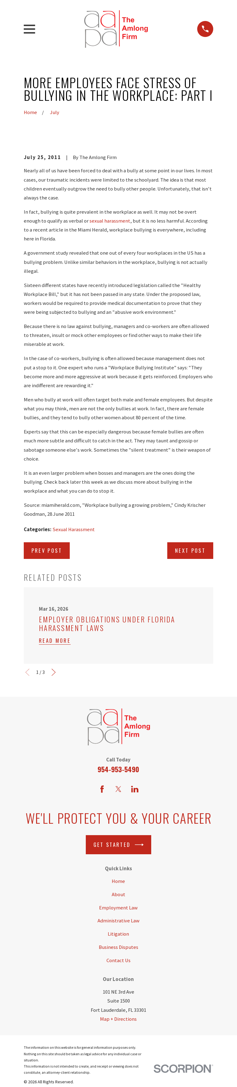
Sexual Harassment (73, 529)
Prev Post (46, 550)
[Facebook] (102, 789)
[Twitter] (118, 789)
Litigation (118, 934)
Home (118, 881)
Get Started (118, 844)
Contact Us (118, 960)
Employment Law (118, 907)
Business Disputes (118, 947)
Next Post (190, 550)
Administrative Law (118, 920)
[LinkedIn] (134, 789)
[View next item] (53, 672)
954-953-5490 (118, 769)
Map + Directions (118, 1019)
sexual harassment (109, 221)
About (118, 894)
